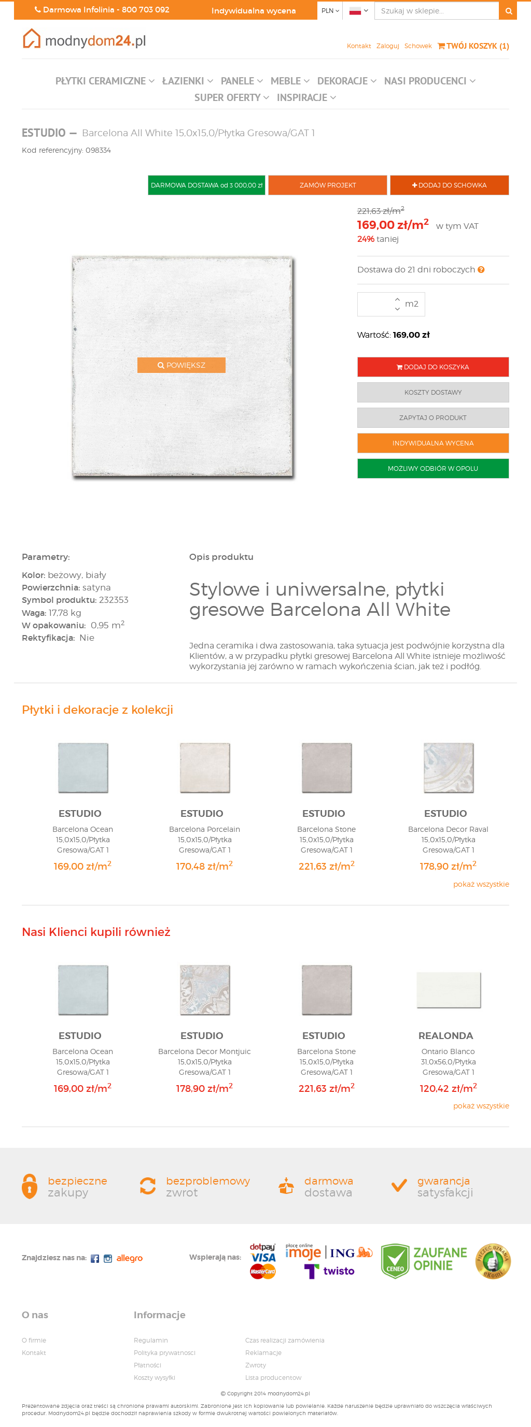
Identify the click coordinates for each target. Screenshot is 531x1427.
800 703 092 (146, 10)
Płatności (147, 1365)
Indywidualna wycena (254, 11)
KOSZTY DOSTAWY (433, 392)
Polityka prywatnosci (164, 1353)
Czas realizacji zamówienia (285, 1340)
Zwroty (255, 1365)
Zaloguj (387, 46)
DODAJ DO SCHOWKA (449, 185)
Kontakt (359, 46)
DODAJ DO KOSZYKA (433, 367)
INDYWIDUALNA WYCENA (433, 443)
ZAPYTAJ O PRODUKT (433, 418)
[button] (105, 83)
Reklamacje (263, 1353)
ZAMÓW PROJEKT (328, 185)
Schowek (418, 46)
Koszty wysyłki (154, 1377)
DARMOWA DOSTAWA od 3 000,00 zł (206, 185)
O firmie (34, 1340)
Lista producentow (273, 1377)
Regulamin (151, 1340)
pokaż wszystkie (481, 884)
